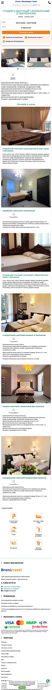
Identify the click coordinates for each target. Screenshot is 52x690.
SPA (2, 659)
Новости (4, 668)
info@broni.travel (8, 591)
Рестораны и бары (7, 656)
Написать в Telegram (10, 589)
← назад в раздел (7, 508)
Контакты (4, 677)
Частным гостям (6, 648)
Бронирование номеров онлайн (12, 600)
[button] (17, 68)
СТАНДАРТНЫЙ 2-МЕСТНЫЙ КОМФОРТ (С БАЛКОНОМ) (24, 335)
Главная (20, 16)
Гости (4, 27)
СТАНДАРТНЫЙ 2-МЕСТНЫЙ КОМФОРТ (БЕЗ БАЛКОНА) (24, 478)
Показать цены (26, 32)
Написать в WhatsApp (10, 587)
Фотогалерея (5, 671)
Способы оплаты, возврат (10, 603)
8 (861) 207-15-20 (8, 583)
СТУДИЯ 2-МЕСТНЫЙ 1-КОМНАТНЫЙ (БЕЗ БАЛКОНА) (23, 406)
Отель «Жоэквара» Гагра (26, 1)
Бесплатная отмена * (35, 37)
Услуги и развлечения (8, 662)
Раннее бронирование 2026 (10, 651)
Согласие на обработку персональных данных (16, 606)
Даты (3, 22)
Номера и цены (29, 16)
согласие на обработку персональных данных (24, 684)
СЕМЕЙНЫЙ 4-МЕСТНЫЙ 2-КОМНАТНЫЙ (19, 211)
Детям (3, 665)
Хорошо (22, 687)
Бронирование (6, 674)
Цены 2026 (4, 654)
